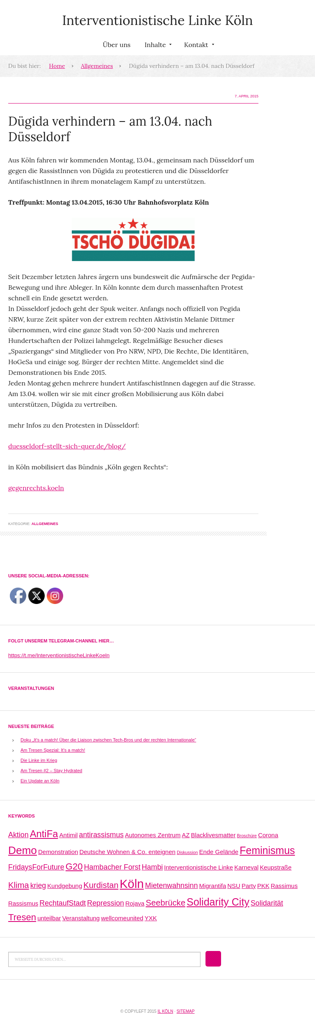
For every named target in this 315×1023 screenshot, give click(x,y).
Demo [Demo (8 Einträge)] (22, 850)
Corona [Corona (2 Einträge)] (268, 834)
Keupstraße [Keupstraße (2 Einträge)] (275, 867)
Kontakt (198, 46)
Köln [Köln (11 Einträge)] (132, 883)
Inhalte (157, 46)
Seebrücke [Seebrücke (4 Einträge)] (165, 902)
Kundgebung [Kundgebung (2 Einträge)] (64, 885)
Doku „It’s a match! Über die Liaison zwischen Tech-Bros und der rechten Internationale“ (108, 739)
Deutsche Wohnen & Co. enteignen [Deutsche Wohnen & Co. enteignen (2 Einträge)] (127, 851)
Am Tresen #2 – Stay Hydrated (51, 770)
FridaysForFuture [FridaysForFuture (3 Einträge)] (36, 867)
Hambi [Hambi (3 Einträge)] (152, 867)
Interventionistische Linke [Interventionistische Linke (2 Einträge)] (198, 867)
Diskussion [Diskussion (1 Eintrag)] (187, 852)
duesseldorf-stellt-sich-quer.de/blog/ (67, 446)
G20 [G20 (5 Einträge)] (74, 866)
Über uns (116, 45)
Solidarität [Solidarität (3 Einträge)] (267, 903)
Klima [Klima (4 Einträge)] (18, 885)
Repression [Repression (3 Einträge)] (105, 903)
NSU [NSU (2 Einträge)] (233, 885)
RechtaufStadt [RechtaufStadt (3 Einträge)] (62, 903)
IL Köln (165, 1011)
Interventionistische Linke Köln (157, 20)
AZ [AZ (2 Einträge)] (185, 834)
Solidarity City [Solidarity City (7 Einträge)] (218, 902)
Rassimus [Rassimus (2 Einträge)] (284, 885)
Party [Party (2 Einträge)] (249, 885)
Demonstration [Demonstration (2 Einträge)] (58, 851)
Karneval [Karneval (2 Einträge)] (246, 867)
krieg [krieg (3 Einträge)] (38, 885)
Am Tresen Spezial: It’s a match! (53, 750)
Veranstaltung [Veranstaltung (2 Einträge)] (81, 918)
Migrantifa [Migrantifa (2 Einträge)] (212, 885)
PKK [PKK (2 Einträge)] (263, 885)
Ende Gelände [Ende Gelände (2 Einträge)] (218, 851)
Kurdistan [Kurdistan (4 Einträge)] (100, 885)
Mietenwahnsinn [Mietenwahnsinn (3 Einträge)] (171, 885)
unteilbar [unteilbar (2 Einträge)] (49, 918)
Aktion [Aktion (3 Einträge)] (18, 835)
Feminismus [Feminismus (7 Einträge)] (267, 850)
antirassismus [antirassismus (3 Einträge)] (101, 835)
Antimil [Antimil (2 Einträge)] (68, 834)
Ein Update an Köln (40, 780)
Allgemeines (97, 66)
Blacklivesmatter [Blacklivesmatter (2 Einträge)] (213, 834)
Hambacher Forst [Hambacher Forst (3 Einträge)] (112, 867)
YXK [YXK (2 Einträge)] (151, 918)
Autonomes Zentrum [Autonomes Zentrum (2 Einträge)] (153, 834)
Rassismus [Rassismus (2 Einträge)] (23, 903)
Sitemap (185, 1011)
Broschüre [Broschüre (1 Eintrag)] (247, 835)
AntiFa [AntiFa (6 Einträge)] (44, 833)
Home (57, 66)
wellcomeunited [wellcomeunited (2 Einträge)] (122, 918)
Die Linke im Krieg (39, 760)
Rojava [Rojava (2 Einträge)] (135, 903)
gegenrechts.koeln (36, 488)
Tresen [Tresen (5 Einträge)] (22, 917)
